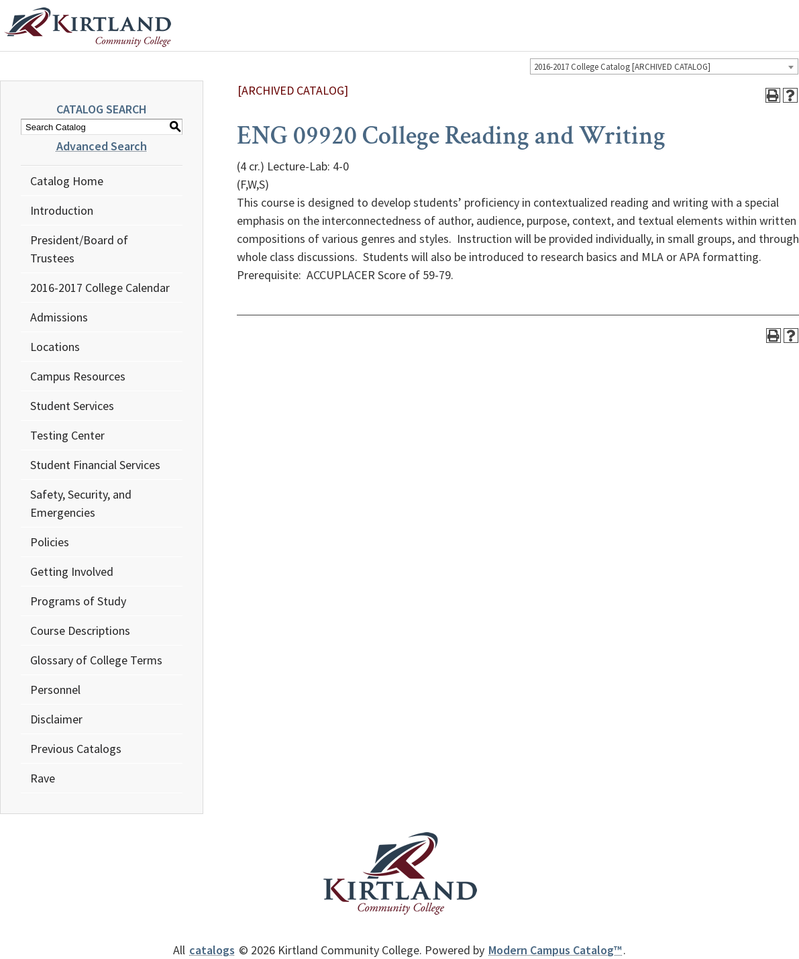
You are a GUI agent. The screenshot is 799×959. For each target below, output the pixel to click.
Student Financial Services (95, 464)
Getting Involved (71, 571)
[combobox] (664, 66)
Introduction (61, 210)
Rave (42, 778)
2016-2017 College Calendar (100, 287)
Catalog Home (66, 181)
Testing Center (67, 435)
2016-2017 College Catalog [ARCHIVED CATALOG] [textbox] (622, 66)
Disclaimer (56, 719)
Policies (49, 542)
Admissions (59, 317)
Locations (55, 346)
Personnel (55, 689)
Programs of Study (78, 601)
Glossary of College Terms (96, 660)
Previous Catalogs (75, 748)
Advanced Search (101, 146)
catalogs (212, 950)
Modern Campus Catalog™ (555, 950)
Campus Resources (77, 376)
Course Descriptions (80, 630)
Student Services (72, 405)
